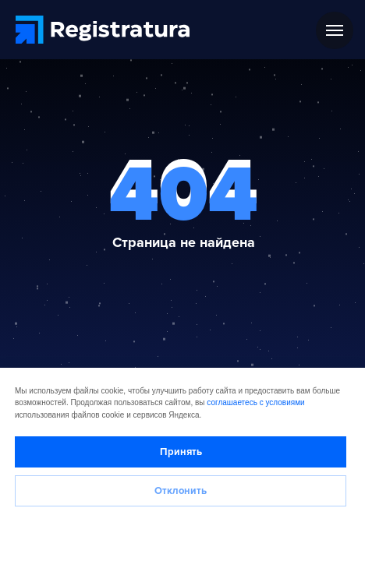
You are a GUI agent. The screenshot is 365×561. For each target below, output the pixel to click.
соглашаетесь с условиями (255, 402)
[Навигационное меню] (334, 30)
